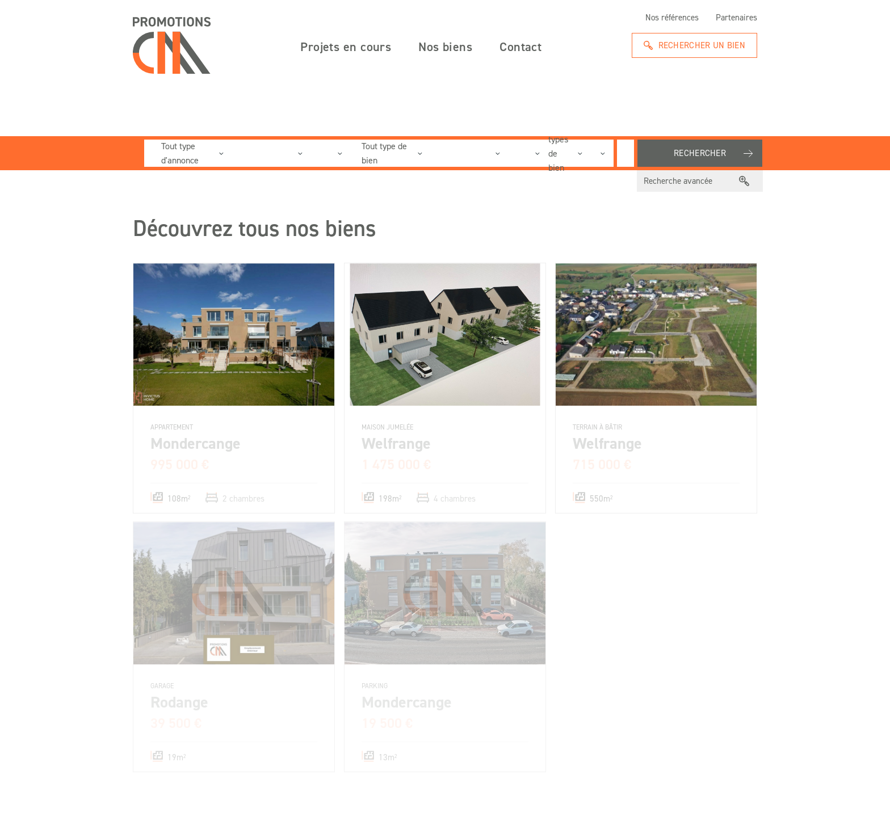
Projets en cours (345, 46)
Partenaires (736, 17)
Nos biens (445, 46)
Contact (520, 46)
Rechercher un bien (701, 45)
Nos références (672, 17)
